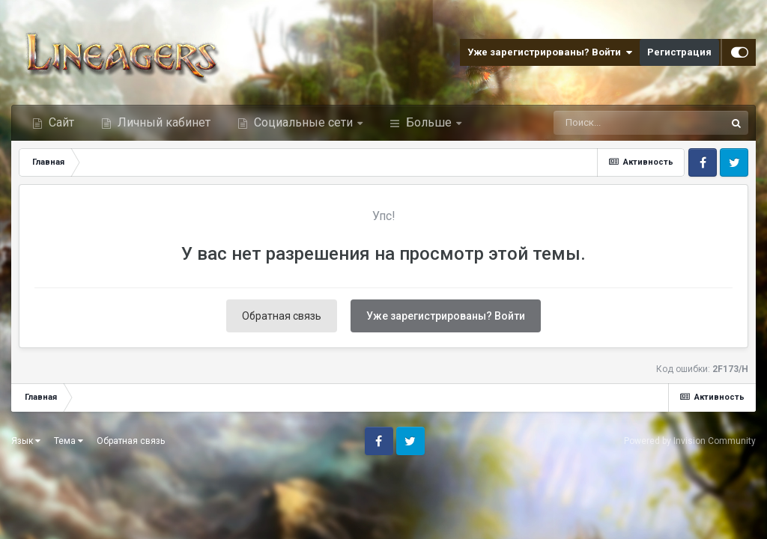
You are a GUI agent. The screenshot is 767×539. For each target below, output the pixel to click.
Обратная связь (281, 316)
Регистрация (679, 52)
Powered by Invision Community (690, 441)
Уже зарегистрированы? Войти (549, 52)
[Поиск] (613, 123)
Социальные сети (303, 122)
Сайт (60, 122)
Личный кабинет (162, 122)
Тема (68, 441)
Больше (429, 122)
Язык (25, 441)
